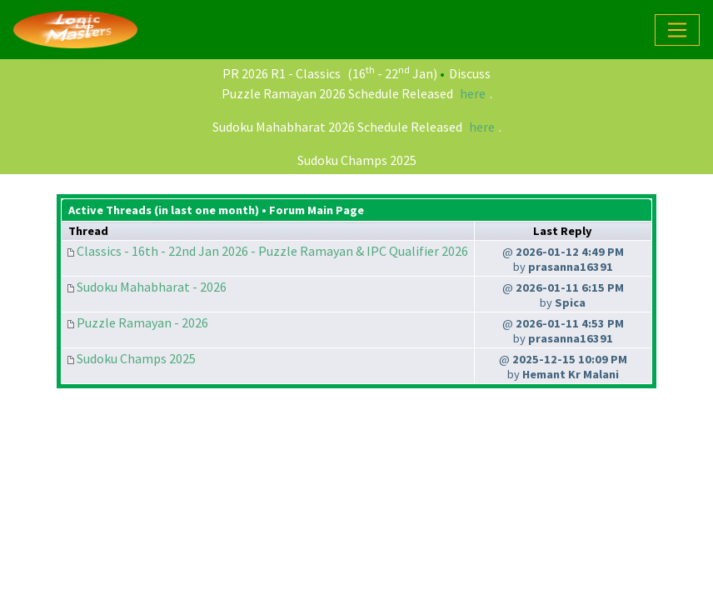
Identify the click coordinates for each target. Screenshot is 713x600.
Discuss (470, 73)
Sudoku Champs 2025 (356, 160)
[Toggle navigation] (677, 30)
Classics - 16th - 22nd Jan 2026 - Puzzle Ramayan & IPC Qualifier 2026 (272, 250)
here (473, 93)
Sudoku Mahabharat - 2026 (152, 286)
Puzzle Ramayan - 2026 (142, 322)
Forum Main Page (316, 210)
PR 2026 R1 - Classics (281, 73)
